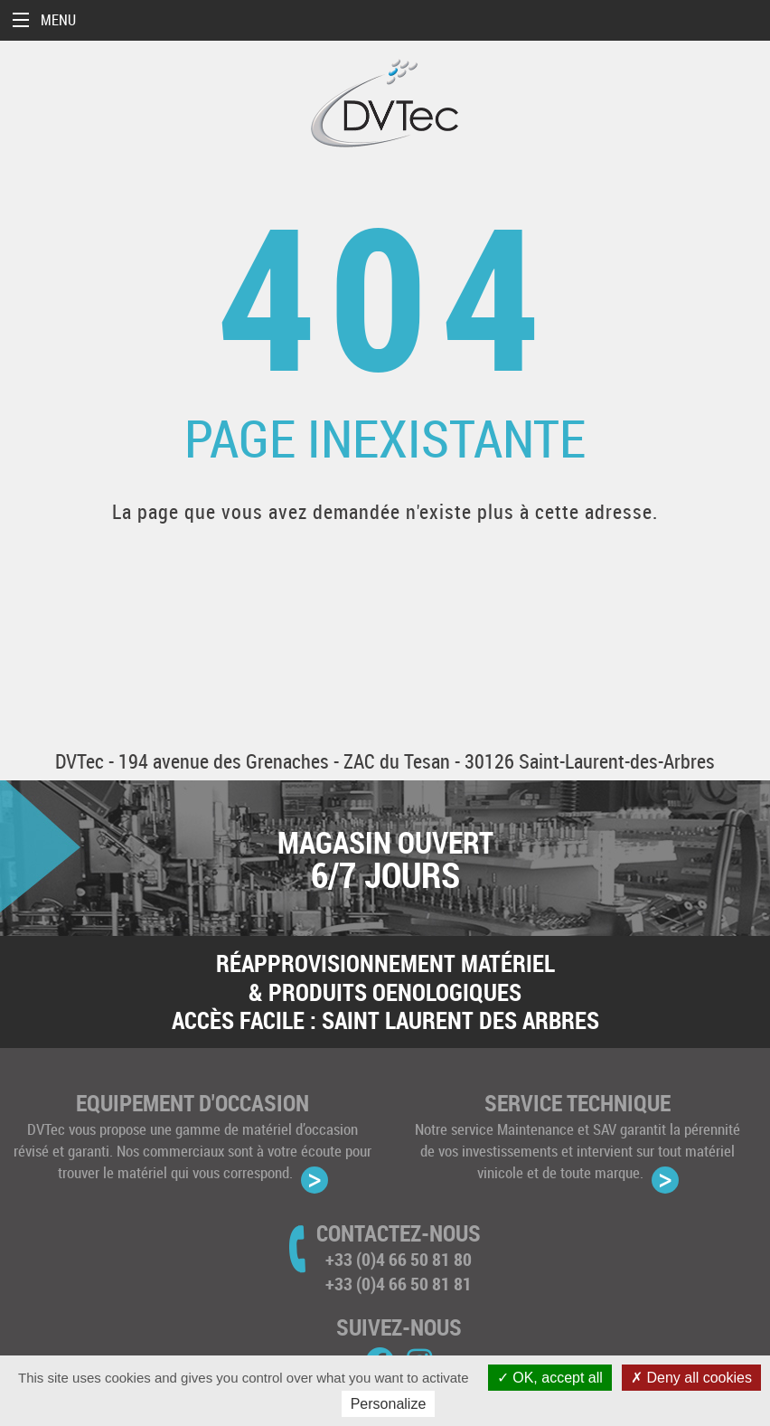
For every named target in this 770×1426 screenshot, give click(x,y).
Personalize (389, 1404)
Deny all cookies (691, 1377)
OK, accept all (550, 1377)
